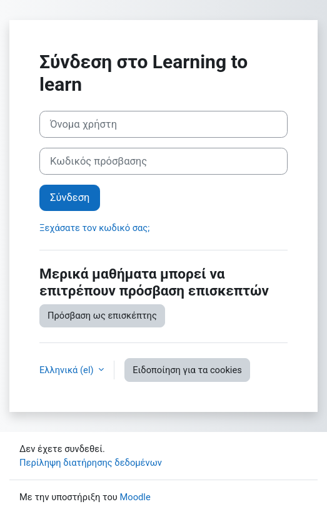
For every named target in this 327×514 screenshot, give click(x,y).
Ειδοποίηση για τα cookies (187, 370)
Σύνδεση (69, 197)
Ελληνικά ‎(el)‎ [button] (67, 370)
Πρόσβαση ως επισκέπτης (102, 315)
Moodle (134, 497)
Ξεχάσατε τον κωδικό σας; (94, 228)
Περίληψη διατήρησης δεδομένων (90, 462)
